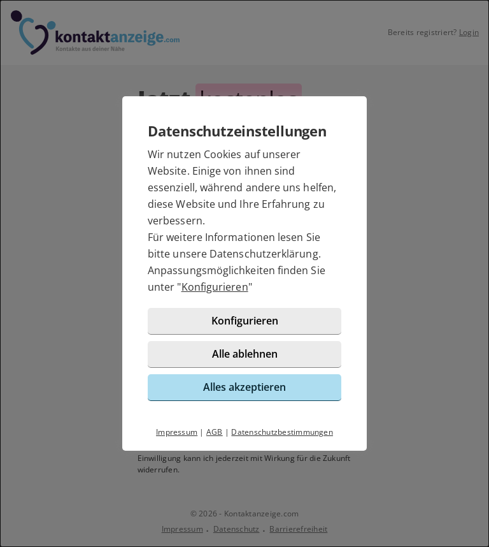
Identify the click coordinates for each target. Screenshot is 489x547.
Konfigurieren (214, 287)
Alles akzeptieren (244, 387)
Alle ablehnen (245, 354)
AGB (214, 432)
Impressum (176, 432)
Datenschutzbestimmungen (282, 432)
